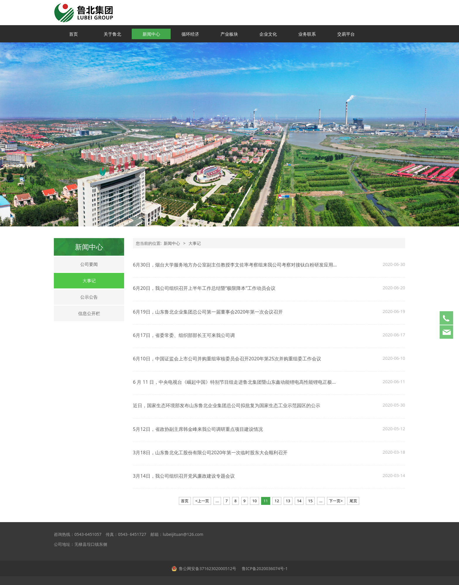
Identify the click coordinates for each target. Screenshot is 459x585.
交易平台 (346, 34)
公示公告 (89, 297)
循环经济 (190, 34)
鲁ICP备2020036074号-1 (264, 568)
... (217, 500)
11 (265, 500)
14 (299, 500)
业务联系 (307, 34)
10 (254, 500)
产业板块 (229, 34)
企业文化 (268, 34)
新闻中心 (151, 34)
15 (310, 500)
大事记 (89, 280)
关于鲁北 (112, 34)
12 (277, 500)
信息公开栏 (89, 313)
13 (288, 500)
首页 (73, 34)
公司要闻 (89, 264)
